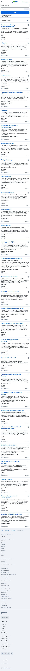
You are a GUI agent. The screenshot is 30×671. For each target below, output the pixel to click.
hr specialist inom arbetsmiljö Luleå (8, 574)
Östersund (3, 544)
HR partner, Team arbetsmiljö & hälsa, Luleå (12, 93)
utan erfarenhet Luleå (5, 590)
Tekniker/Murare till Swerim (9, 276)
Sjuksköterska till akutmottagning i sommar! (11, 393)
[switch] (28, 20)
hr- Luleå (3, 561)
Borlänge (3, 546)
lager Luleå (3, 592)
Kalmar (2, 548)
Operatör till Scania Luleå (8, 358)
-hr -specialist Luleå (5, 572)
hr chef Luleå (4, 563)
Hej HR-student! (5, 75)
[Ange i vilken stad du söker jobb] (15, 9)
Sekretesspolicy (5, 663)
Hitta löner (3, 649)
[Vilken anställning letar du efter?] (15, 5)
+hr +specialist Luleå (5, 576)
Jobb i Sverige (4, 633)
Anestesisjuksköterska (7, 192)
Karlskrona (3, 550)
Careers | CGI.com (6, 479)
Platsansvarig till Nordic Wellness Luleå (12, 410)
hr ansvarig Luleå (4, 568)
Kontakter (3, 626)
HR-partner (4, 43)
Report (27, 39)
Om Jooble (3, 624)
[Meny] (2, 2)
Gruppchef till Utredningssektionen (11, 514)
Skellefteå (3, 554)
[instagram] (5, 653)
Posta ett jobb (4, 641)
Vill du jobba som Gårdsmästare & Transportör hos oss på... (11, 427)
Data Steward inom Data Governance (12, 323)
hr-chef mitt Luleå (5, 570)
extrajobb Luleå (4, 587)
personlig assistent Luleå (6, 598)
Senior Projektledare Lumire (9, 445)
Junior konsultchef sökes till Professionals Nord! (9, 126)
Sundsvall (3, 542)
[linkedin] (12, 653)
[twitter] (8, 653)
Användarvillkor (4, 660)
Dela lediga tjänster (5, 638)
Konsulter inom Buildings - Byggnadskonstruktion (8, 25)
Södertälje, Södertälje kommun (7, 539)
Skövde (2, 552)
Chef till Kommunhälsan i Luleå (10, 292)
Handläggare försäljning (8, 242)
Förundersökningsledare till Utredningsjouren (9, 496)
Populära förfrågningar (7, 534)
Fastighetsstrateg (6, 160)
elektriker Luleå (4, 594)
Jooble (9, 668)
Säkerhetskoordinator (7, 143)
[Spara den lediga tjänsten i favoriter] (28, 25)
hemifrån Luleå (4, 583)
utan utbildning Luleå (5, 588)
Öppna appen (25, 2)
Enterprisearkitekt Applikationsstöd (11, 258)
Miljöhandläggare (6, 209)
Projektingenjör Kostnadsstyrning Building (11, 375)
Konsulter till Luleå (6, 59)
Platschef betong (6, 225)
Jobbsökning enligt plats (6, 607)
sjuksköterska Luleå (5, 596)
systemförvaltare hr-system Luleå (8, 564)
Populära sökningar (5, 646)
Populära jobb (4, 605)
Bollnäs (2, 555)
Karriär (2, 628)
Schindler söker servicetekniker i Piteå (12, 308)
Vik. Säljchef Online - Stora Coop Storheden (10, 462)
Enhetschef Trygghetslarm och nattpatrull (10, 340)
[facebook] (2, 653)
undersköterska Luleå (5, 585)
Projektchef (4, 110)
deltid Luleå (3, 600)
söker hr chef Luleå (5, 578)
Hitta (15, 12)
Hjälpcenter (3, 630)
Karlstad (3, 540)
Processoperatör (6, 176)
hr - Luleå (3, 566)
